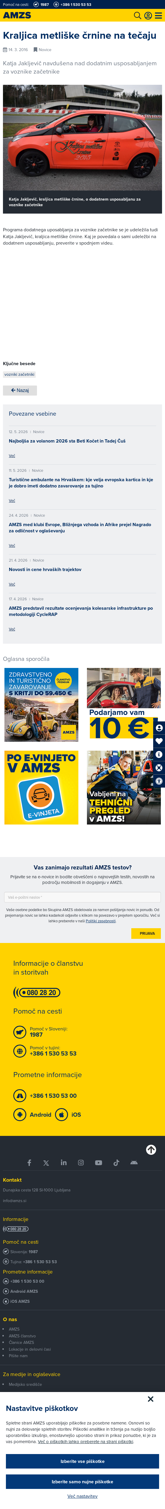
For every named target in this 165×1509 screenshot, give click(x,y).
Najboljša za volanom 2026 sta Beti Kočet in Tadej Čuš (67, 441)
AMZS (14, 1329)
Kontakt (12, 1180)
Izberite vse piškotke (83, 1461)
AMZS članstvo (22, 1336)
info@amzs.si (14, 1201)
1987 (33, 1251)
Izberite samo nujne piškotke (82, 1481)
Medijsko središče (25, 1384)
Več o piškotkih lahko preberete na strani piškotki (85, 1441)
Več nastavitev (82, 1496)
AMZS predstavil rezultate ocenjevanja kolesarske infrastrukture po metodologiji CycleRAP (81, 611)
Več (12, 455)
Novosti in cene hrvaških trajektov (45, 569)
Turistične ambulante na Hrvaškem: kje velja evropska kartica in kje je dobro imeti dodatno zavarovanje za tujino (81, 482)
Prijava (147, 933)
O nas (10, 1319)
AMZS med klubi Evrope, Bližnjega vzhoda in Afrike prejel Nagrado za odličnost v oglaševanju (80, 527)
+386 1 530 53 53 (40, 1261)
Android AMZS (24, 1291)
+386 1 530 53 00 (27, 1281)
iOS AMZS (20, 1301)
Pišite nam (18, 1356)
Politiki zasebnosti (101, 920)
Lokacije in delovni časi (30, 1349)
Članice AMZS (21, 1342)
